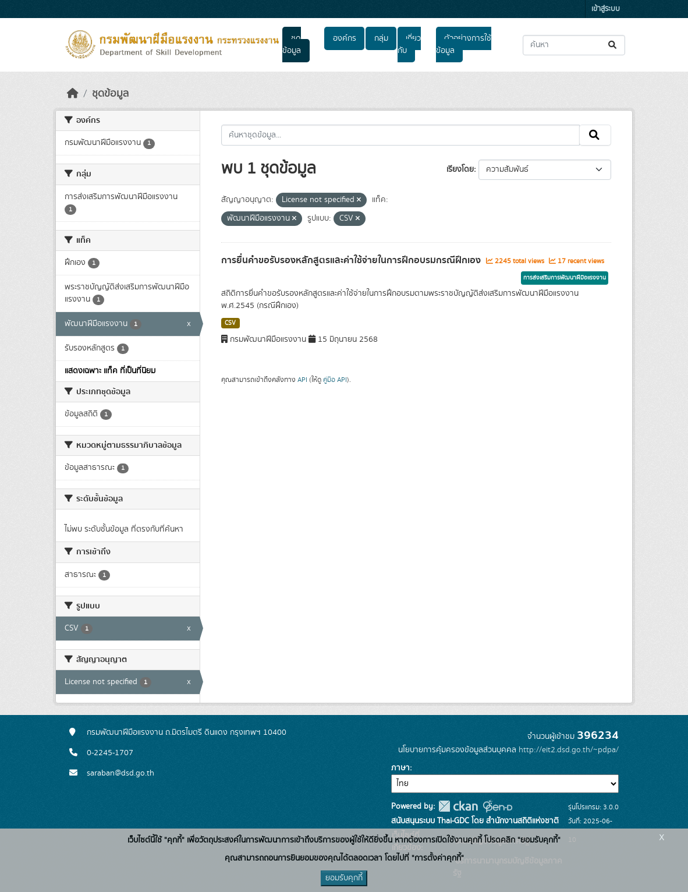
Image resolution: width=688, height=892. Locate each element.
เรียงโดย (460, 169)
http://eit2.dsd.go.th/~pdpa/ (569, 750)
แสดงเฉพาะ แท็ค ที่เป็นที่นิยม (110, 371)
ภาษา (400, 768)
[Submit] (613, 45)
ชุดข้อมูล (291, 44)
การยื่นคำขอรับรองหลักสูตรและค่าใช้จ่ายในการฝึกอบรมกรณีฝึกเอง (352, 260)
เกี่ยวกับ (409, 44)
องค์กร (344, 38)
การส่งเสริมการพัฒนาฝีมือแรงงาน (564, 278)
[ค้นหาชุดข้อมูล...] (574, 45)
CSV (230, 323)
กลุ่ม (381, 38)
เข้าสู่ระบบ (605, 9)
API (302, 379)
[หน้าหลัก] (73, 93)
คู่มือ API (335, 379)
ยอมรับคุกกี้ (344, 878)
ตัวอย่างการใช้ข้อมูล (463, 44)
